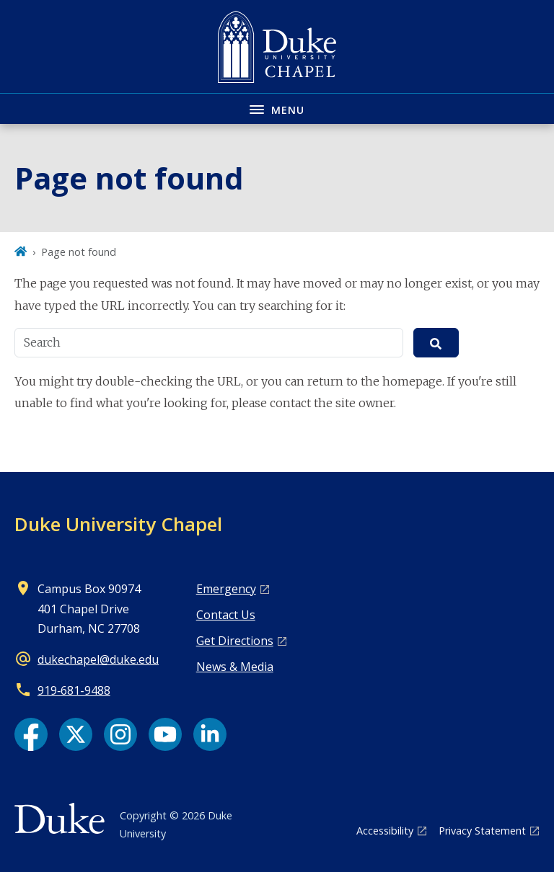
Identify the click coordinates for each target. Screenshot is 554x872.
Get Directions (234, 641)
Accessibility (384, 830)
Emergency (226, 589)
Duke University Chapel (118, 524)
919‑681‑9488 (74, 690)
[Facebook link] (31, 734)
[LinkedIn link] (210, 734)
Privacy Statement (482, 830)
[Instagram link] (120, 734)
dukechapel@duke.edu (98, 659)
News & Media (234, 667)
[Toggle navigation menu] (277, 108)
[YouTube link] (165, 734)
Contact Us (225, 615)
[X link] (75, 734)
